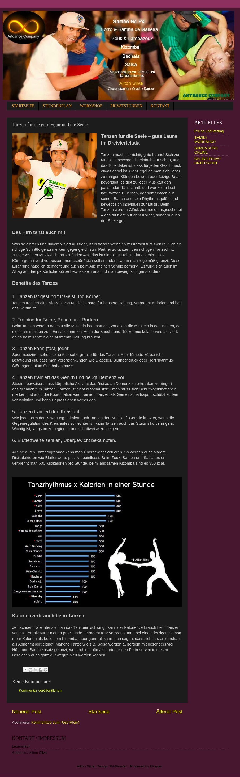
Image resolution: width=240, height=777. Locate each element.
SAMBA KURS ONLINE (206, 150)
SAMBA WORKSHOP (205, 139)
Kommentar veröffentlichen (40, 691)
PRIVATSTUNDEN (126, 106)
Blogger (156, 766)
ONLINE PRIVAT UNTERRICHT (207, 161)
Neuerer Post (26, 711)
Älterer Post (169, 711)
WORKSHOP (91, 106)
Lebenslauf (20, 746)
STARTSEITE (23, 106)
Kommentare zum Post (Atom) (55, 722)
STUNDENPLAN (57, 106)
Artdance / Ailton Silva (29, 753)
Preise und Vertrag (209, 131)
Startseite (99, 711)
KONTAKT (160, 106)
